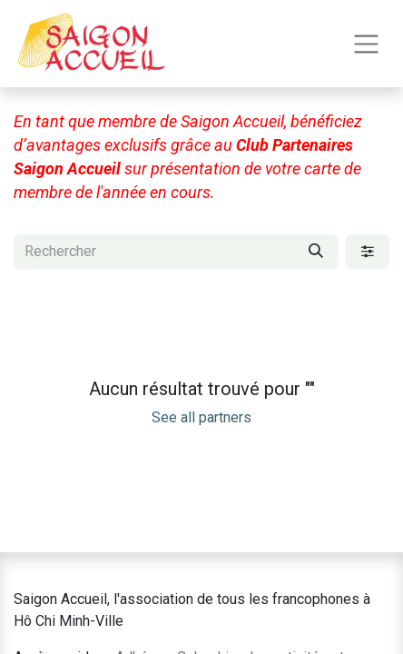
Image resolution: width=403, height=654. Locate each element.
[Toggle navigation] (366, 44)
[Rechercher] (316, 251)
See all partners (201, 417)
